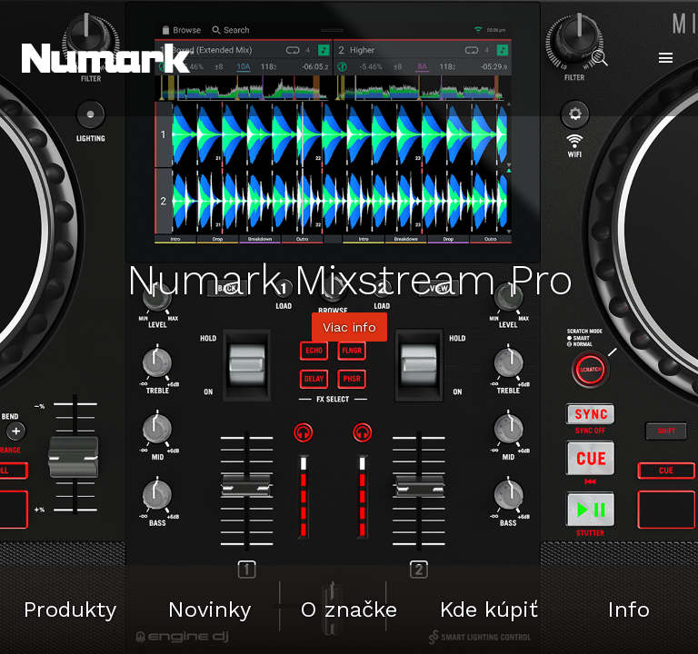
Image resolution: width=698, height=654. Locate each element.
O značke (348, 609)
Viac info (349, 327)
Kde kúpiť (488, 609)
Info (628, 609)
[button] (107, 58)
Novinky (209, 609)
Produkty (69, 609)
